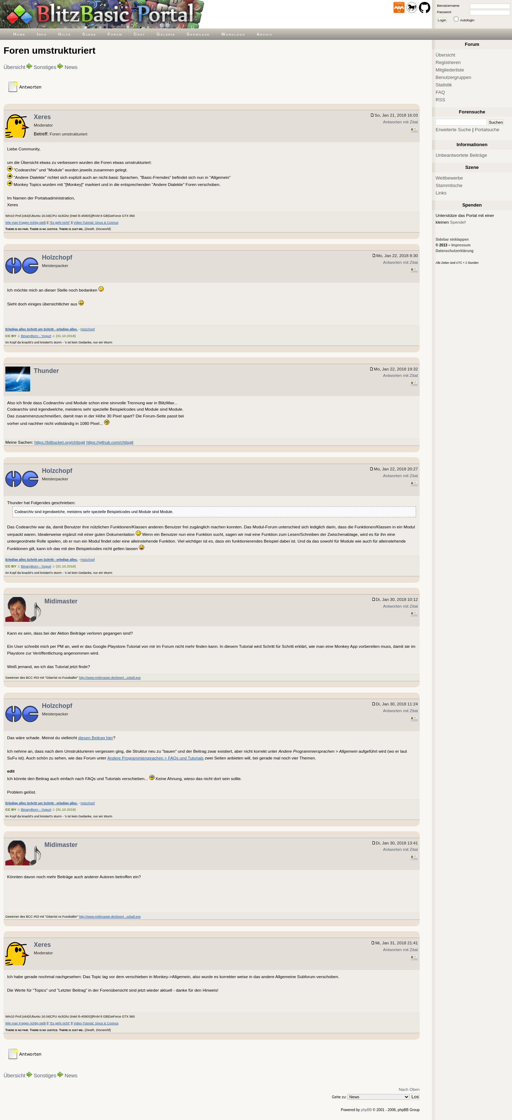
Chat (139, 34)
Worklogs (233, 34)
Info (42, 34)
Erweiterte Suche (453, 129)
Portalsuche (487, 129)
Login (442, 20)
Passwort (444, 12)
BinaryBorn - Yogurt (36, 336)
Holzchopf (57, 257)
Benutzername (448, 5)
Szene (89, 34)
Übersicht (14, 67)
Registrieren (448, 62)
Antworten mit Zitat (400, 121)
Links (441, 193)
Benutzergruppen (453, 77)
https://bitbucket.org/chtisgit (59, 442)
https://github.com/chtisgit (110, 442)
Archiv (265, 34)
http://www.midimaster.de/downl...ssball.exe (110, 677)
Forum (115, 34)
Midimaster (60, 601)
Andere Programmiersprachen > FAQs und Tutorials (155, 758)
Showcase (198, 34)
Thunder (46, 370)
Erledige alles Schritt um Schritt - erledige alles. (41, 329)
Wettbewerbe (449, 178)
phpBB (366, 1110)
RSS (440, 99)
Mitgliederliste (450, 70)
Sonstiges (45, 67)
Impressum (460, 245)
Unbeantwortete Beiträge (461, 155)
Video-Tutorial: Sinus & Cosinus (96, 222)
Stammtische (449, 185)
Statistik (444, 84)
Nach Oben (409, 1089)
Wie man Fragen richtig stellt (25, 222)
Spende (457, 222)
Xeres (42, 117)
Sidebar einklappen (452, 239)
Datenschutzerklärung (455, 251)
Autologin (467, 20)
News (71, 67)
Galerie (166, 34)
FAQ (440, 92)
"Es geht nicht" (59, 222)
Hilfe (64, 34)
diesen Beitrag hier (95, 737)
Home (19, 34)
